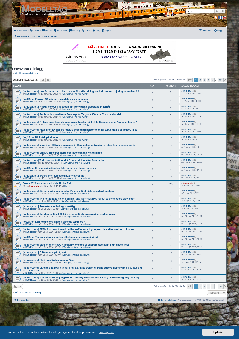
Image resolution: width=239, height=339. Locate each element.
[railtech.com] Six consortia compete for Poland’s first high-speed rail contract (68, 191)
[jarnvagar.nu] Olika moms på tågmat (44, 252)
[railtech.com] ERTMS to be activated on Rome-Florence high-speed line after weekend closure (78, 229)
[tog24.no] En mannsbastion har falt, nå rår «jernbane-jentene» (59, 168)
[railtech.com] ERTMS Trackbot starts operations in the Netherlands (62, 152)
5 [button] (212, 80)
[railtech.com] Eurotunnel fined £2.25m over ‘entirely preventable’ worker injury (69, 214)
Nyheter (68, 186)
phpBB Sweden (123, 310)
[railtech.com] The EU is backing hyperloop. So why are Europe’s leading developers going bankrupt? (82, 277)
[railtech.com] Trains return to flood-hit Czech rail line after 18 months (63, 160)
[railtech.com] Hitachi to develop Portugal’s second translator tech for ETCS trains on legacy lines (80, 129)
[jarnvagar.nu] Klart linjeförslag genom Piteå (48, 260)
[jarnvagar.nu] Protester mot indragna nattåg (49, 206)
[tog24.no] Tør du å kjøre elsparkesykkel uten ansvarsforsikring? (60, 237)
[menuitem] (35, 30)
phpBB (108, 307)
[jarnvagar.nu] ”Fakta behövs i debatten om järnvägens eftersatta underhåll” (67, 106)
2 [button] (200, 80)
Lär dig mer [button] (106, 332)
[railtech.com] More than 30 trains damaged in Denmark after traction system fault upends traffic (79, 145)
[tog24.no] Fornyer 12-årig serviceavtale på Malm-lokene (56, 99)
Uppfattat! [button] (218, 332)
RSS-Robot (30, 94)
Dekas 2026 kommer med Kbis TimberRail (47, 183)
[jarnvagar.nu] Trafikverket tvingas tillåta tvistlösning (53, 175)
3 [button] (204, 80)
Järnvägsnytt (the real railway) (75, 94)
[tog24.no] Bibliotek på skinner (41, 137)
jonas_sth (34, 186)
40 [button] (220, 80)
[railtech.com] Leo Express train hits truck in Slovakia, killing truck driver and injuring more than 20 (81, 91)
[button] (190, 80)
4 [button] (208, 80)
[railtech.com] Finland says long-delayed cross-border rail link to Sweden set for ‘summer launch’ (80, 122)
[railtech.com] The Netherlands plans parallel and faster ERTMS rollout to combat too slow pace (79, 198)
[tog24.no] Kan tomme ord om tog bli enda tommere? (54, 221)
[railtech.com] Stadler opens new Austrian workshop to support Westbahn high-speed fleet (76, 244)
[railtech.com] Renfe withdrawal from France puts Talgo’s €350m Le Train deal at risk (72, 114)
